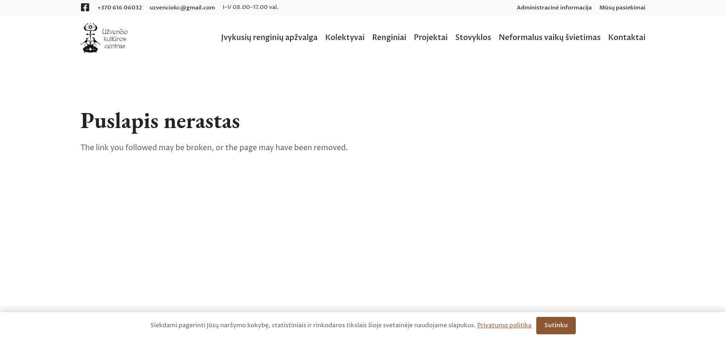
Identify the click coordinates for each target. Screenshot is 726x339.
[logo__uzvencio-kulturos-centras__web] (104, 38)
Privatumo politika (504, 325)
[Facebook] (85, 7)
